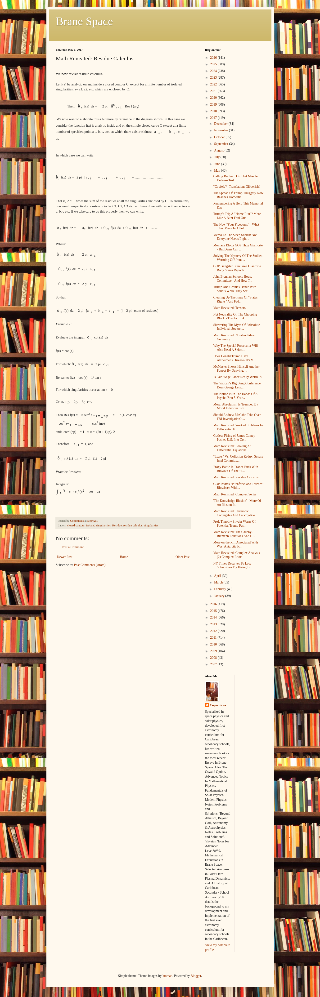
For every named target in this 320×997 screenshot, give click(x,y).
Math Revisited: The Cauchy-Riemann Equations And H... (234, 534)
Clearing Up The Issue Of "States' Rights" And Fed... (235, 299)
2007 (214, 664)
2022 (214, 84)
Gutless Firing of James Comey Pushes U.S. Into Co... (234, 437)
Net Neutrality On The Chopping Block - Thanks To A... (235, 316)
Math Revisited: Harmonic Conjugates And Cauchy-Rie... (235, 513)
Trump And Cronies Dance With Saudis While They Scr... (234, 289)
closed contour (76, 525)
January (219, 596)
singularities (151, 525)
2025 (214, 64)
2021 (214, 91)
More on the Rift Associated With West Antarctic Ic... (235, 544)
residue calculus (132, 525)
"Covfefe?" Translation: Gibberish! (236, 186)
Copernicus (218, 705)
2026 (214, 57)
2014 (214, 617)
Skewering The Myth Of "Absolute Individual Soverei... (236, 327)
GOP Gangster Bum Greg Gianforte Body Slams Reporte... (237, 268)
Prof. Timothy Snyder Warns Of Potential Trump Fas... (234, 523)
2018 (214, 111)
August (219, 150)
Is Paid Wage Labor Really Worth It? (237, 377)
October (220, 137)
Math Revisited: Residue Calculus (235, 477)
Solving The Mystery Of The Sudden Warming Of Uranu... (237, 258)
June (217, 164)
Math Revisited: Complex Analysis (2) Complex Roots (236, 555)
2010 (214, 644)
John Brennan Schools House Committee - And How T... (232, 278)
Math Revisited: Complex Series (234, 494)
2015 (214, 611)
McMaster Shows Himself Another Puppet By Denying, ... (236, 368)
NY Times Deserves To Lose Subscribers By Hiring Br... (233, 565)
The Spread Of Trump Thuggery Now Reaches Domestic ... (238, 195)
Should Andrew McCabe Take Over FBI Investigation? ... (237, 417)
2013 (214, 624)
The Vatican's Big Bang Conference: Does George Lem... (237, 385)
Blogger (196, 976)
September (221, 144)
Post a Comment (73, 547)
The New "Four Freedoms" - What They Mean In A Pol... (236, 226)
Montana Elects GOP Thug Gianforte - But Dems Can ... (237, 247)
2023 (214, 77)
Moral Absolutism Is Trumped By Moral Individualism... (235, 406)
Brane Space (84, 21)
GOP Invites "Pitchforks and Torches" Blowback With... (238, 486)
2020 (214, 97)
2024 (214, 71)
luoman (167, 976)
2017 (214, 118)
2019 (214, 104)
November (221, 130)
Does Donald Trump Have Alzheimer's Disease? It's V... (234, 358)
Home (124, 557)
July (217, 157)
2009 (214, 651)
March (219, 582)
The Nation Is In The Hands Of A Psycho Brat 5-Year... (235, 396)
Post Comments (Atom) (90, 565)
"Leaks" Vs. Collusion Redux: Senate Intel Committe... (238, 458)
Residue (117, 525)
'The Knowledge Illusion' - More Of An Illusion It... (237, 503)
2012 (214, 631)
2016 (214, 604)
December (221, 123)
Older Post (183, 557)
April (218, 576)
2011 (213, 637)
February (220, 589)
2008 (214, 657)
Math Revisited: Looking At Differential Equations (232, 448)
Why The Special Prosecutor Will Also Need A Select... (235, 348)
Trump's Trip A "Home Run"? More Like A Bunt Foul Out (237, 216)
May (217, 170)
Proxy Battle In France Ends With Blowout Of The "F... (235, 469)
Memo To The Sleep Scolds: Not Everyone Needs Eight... (235, 237)
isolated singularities (98, 525)
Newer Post (64, 557)
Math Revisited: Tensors (229, 308)
